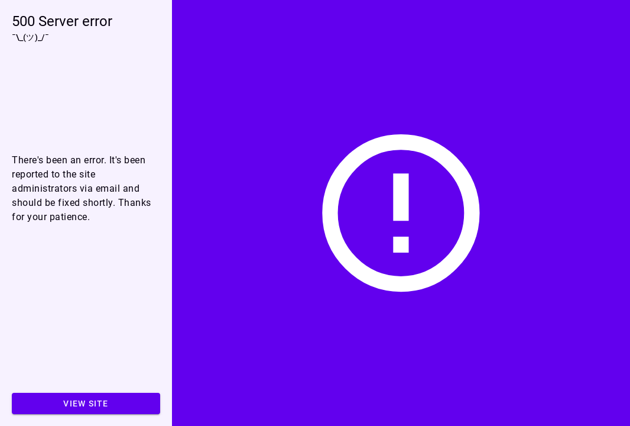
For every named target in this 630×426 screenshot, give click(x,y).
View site (85, 403)
